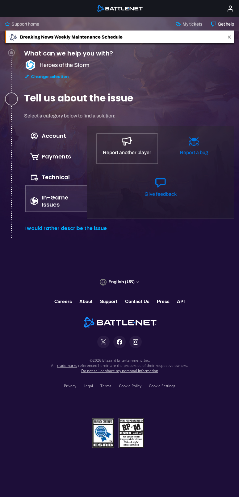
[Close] (229, 37)
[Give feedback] (160, 190)
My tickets (189, 24)
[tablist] (55, 170)
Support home (22, 24)
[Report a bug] (194, 148)
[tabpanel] (129, 175)
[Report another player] (127, 148)
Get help (222, 24)
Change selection (46, 80)
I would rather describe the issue (65, 228)
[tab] (129, 75)
